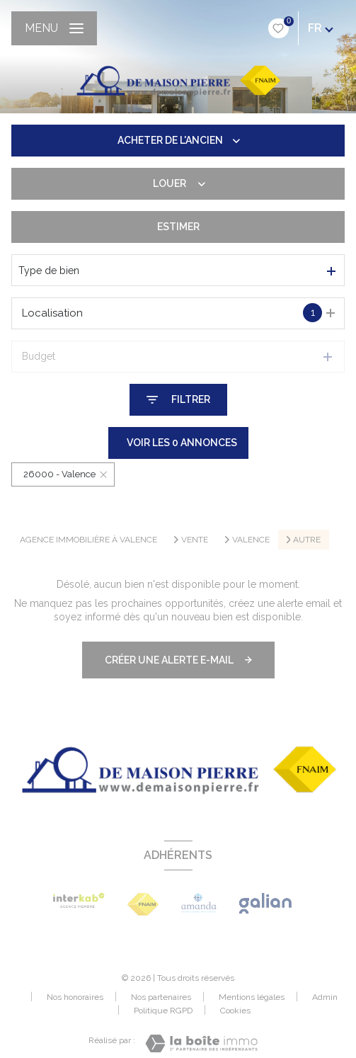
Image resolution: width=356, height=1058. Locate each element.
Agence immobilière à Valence (88, 540)
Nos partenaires (161, 997)
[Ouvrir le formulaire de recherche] (178, 400)
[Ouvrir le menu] (54, 28)
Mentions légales (252, 997)
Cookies (235, 1011)
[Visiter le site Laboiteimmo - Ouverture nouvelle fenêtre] (201, 1043)
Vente (194, 539)
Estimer (178, 226)
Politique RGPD (163, 1011)
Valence (251, 539)
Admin (325, 997)
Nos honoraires (75, 997)
